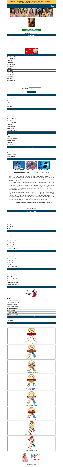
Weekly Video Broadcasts (13, 292)
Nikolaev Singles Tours (11, 236)
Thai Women (9, 68)
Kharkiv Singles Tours (11, 233)
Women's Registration (11, 31)
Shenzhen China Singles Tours (13, 272)
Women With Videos (11, 72)
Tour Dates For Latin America (12, 209)
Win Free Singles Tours (45, 461)
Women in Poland (10, 56)
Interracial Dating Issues (11, 130)
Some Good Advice (11, 94)
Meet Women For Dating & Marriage (14, 103)
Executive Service (10, 37)
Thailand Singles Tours (11, 263)
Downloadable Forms (11, 213)
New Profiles (9, 33)
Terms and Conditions (34, 463)
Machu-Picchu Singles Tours (12, 254)
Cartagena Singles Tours (12, 245)
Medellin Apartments (11, 146)
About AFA (9, 101)
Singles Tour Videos (11, 215)
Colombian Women (10, 64)
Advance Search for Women (12, 76)
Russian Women (10, 50)
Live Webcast (43, 463)
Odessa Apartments (11, 143)
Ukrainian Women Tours (11, 223)
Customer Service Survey (12, 120)
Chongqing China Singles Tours (13, 274)
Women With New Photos (12, 48)
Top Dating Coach (10, 125)
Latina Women (10, 58)
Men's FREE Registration (12, 29)
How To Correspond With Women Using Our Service (17, 105)
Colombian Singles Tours (12, 243)
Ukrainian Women (10, 52)
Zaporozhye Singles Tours (12, 231)
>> (35, 2)
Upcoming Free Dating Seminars (13, 87)
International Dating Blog (12, 294)
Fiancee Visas (10, 308)
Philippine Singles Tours (11, 265)
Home (14, 458)
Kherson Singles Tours (11, 227)
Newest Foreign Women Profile (19, 461)
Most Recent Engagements (12, 128)
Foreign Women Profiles (30, 458)
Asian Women (10, 60)
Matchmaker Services (11, 35)
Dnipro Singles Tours (11, 229)
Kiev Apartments (10, 141)
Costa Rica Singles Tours (12, 256)
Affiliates (50, 463)
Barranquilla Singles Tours (12, 249)
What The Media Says (11, 112)
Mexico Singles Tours (11, 247)
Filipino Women (10, 66)
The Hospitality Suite (11, 300)
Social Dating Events (11, 218)
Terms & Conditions (11, 107)
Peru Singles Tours (10, 252)
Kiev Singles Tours (10, 225)
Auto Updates (9, 96)
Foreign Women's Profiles (12, 47)
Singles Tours (20, 458)
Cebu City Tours (10, 267)
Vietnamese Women (11, 70)
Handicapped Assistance (31, 465)
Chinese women (10, 62)
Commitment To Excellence (12, 109)
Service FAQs (9, 114)
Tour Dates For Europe (11, 207)
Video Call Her (10, 89)
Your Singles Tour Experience (12, 298)
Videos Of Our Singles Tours (12, 290)
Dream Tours (9, 132)
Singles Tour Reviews (11, 217)
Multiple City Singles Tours (12, 211)
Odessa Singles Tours (11, 234)
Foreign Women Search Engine (43, 458)
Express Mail (9, 91)
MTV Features (10, 127)
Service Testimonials (11, 116)
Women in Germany (11, 54)
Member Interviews (10, 118)
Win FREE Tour (10, 134)
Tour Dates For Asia (11, 205)
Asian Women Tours (11, 261)
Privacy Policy (10, 110)
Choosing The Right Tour (12, 302)
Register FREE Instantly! (31, 20)
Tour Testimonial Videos (11, 288)
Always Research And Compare (13, 296)
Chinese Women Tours (11, 270)
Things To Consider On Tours (12, 304)
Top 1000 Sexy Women (11, 74)
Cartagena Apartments (11, 144)
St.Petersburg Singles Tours (12, 238)
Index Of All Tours (10, 203)
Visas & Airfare (10, 310)
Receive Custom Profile (33, 461)
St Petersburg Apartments (12, 139)
